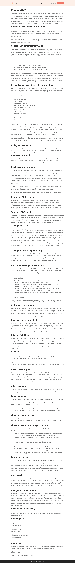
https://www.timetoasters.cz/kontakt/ (19, 551)
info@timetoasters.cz (15, 552)
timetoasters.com (26, 15)
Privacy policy (41, 561)
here (45, 366)
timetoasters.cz (17, 15)
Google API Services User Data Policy (29, 453)
